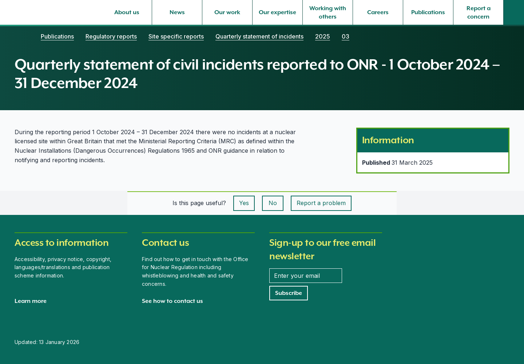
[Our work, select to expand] (227, 12)
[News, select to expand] (177, 12)
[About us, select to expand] (127, 12)
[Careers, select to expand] (378, 12)
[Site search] (514, 12)
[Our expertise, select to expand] (277, 12)
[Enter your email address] (305, 275)
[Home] (22, 36)
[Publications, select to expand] (428, 12)
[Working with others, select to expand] (328, 12)
